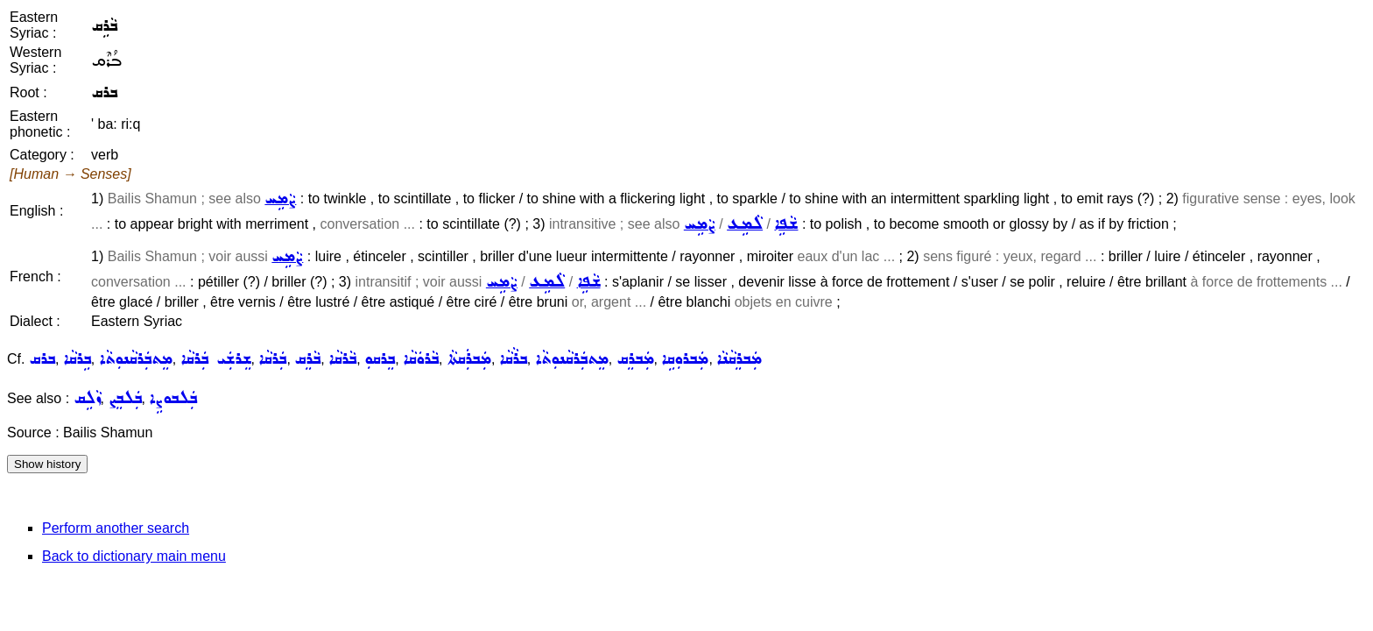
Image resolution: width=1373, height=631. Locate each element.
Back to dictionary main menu (134, 556)
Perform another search (115, 528)
